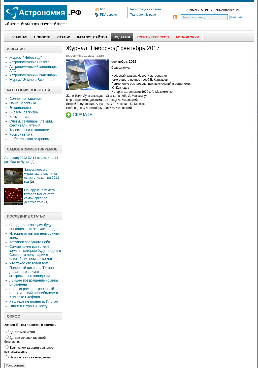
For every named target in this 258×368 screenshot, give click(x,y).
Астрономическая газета (29, 62)
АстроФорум (187, 37)
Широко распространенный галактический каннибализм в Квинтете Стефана (33, 293)
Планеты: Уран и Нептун (29, 306)
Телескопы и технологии (29, 130)
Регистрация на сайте (145, 9)
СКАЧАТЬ (83, 114)
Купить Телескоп (153, 37)
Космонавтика (20, 134)
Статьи (64, 37)
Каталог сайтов (92, 37)
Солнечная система (25, 99)
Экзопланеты (20, 108)
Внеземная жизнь (23, 112)
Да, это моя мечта (20, 332)
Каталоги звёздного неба (29, 242)
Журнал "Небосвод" (25, 57)
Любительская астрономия (31, 139)
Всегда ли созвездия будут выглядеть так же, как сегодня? (34, 227)
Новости (42, 37)
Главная (19, 37)
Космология (19, 117)
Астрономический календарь (33, 75)
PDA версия (108, 14)
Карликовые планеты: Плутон (33, 301)
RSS (103, 9)
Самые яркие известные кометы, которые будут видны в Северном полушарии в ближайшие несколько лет (35, 252)
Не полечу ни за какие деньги (28, 357)
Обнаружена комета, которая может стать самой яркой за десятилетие (40, 196)
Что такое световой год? (29, 263)
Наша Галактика (22, 103)
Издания (122, 37)
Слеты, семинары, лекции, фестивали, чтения (31, 123)
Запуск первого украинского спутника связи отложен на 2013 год (41, 175)
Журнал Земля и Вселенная (32, 80)
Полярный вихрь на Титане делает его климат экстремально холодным (31, 272)
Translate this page (143, 14)
